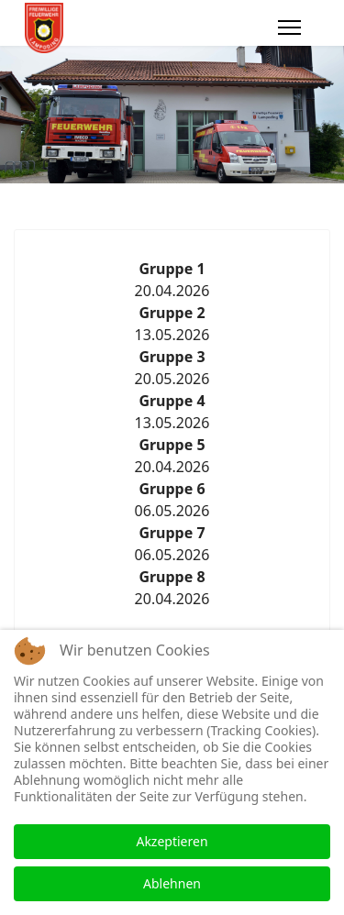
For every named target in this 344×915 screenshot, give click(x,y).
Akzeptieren (171, 841)
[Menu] (289, 27)
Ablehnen (172, 883)
